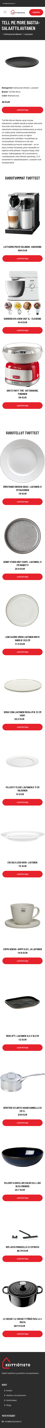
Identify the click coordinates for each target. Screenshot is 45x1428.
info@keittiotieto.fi (9, 3)
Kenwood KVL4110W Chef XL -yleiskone (22, 318)
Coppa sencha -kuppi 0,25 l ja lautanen (22, 949)
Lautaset (28, 34)
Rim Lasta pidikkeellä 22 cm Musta (22, 1246)
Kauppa (36, 12)
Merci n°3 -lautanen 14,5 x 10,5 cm (22, 1035)
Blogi (8, 1405)
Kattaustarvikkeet (13, 34)
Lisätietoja (22, 110)
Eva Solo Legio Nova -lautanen (22, 862)
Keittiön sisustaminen (16, 1395)
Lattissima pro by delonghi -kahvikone (22, 246)
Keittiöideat (11, 1400)
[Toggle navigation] (5, 12)
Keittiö (9, 1390)
